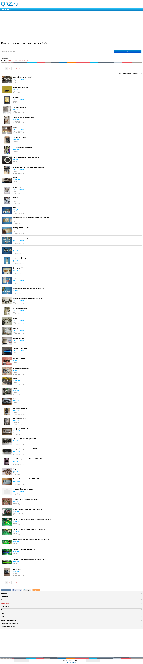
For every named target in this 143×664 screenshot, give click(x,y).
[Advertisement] (59, 26)
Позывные (4, 596)
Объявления (5, 603)
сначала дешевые (25, 60)
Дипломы (4, 593)
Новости (3, 613)
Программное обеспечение (9, 623)
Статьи (3, 616)
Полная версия (71, 662)
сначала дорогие (12, 60)
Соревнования (5, 600)
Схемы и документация (8, 620)
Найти (127, 51)
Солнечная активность (8, 626)
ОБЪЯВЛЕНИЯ (6, 9)
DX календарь (5, 606)
